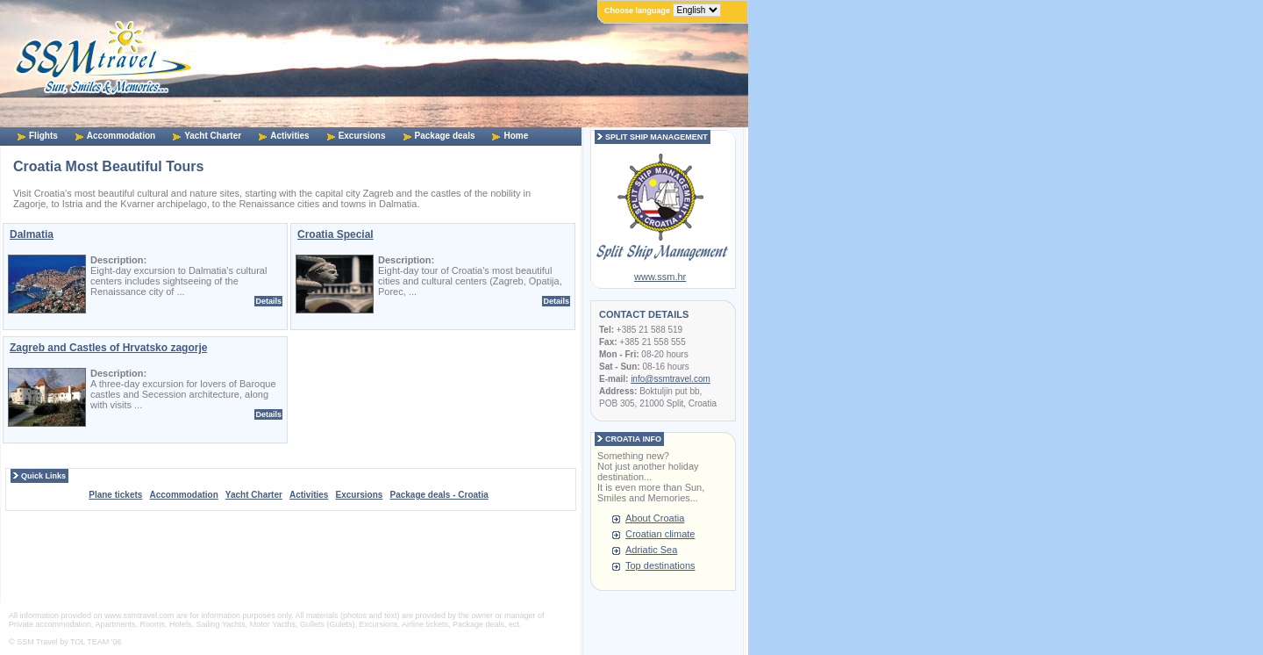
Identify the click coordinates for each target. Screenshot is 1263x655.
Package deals (445, 135)
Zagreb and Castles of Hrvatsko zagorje (108, 348)
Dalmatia (32, 234)
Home (515, 135)
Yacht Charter (212, 135)
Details (268, 301)
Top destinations (660, 565)
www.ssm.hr (660, 276)
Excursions (362, 135)
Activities (289, 135)
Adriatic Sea (651, 549)
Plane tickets (115, 495)
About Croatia (654, 518)
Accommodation (121, 135)
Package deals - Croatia (438, 495)
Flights (43, 135)
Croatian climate (660, 534)
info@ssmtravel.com (670, 379)
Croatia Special (335, 234)
